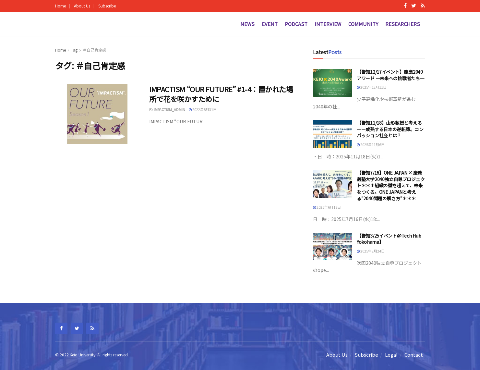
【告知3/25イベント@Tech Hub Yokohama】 (389, 238)
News (247, 23)
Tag (74, 50)
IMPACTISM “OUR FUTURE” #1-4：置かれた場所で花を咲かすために (221, 94)
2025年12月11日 (372, 87)
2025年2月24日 (371, 250)
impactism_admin (169, 109)
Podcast (296, 23)
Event (270, 23)
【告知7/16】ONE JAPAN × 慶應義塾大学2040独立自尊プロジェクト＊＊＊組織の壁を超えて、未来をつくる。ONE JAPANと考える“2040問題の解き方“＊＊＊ (391, 185)
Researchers (402, 23)
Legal (391, 354)
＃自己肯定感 (94, 50)
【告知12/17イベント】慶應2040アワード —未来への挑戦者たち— (391, 74)
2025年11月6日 (371, 144)
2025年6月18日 (327, 207)
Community (363, 23)
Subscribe (107, 5)
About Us (82, 5)
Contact (413, 354)
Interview (328, 23)
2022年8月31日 (203, 109)
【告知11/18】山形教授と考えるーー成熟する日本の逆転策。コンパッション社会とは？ (390, 129)
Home (60, 5)
